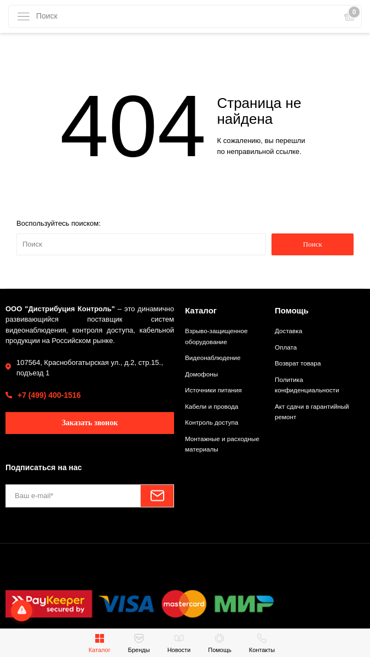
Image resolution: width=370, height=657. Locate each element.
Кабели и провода (211, 406)
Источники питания (213, 389)
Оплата (286, 347)
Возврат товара (298, 363)
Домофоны (201, 374)
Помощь (292, 310)
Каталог (201, 310)
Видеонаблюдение (212, 357)
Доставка (288, 330)
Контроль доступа (211, 422)
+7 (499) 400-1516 (49, 395)
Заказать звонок (90, 423)
